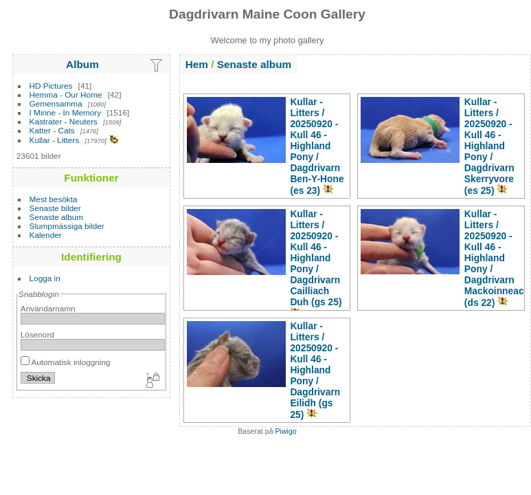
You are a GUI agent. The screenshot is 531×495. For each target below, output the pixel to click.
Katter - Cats (52, 130)
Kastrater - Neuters (64, 121)
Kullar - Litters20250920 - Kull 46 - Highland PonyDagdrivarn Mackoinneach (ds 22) (497, 258)
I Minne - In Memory (66, 112)
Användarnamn (48, 308)
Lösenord (37, 334)
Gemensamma (56, 103)
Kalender (46, 234)
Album (82, 64)
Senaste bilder (55, 208)
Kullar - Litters (55, 139)
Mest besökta (54, 199)
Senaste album (57, 216)
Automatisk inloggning (66, 362)
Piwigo (286, 431)
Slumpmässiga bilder (67, 225)
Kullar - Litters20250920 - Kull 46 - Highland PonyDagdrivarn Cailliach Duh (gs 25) (315, 257)
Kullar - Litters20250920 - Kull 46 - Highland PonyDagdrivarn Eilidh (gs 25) (315, 370)
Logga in (45, 278)
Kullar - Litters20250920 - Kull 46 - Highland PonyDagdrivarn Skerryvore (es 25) (489, 146)
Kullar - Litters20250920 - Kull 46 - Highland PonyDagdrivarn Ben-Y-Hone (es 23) (316, 146)
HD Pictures (51, 85)
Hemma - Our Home (66, 94)
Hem (196, 64)
